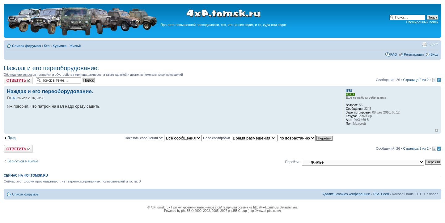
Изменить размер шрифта (433, 44)
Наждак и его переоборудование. (51, 68)
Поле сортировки (239, 138)
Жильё (75, 46)
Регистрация (414, 54)
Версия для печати (424, 44)
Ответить (18, 80)
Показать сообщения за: (163, 138)
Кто (47, 46)
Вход (434, 54)
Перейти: (292, 162)
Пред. (11, 137)
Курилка (59, 46)
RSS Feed (381, 194)
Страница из (416, 80)
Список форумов (26, 46)
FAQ (393, 54)
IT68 (13, 98)
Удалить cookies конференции (346, 194)
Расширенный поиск (422, 22)
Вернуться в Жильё (22, 161)
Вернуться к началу (436, 130)
